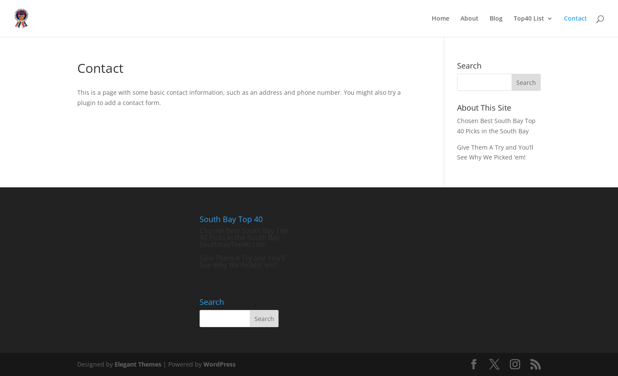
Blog (496, 18)
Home (440, 18)
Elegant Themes (138, 364)
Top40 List (529, 18)
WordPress (219, 364)
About (469, 18)
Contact (575, 18)
